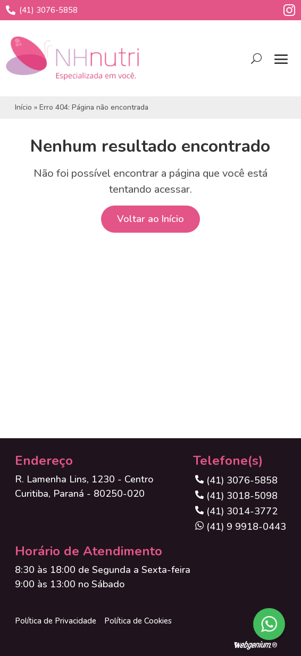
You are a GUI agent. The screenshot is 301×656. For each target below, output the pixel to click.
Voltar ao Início (150, 218)
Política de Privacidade (55, 621)
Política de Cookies (138, 621)
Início (23, 107)
